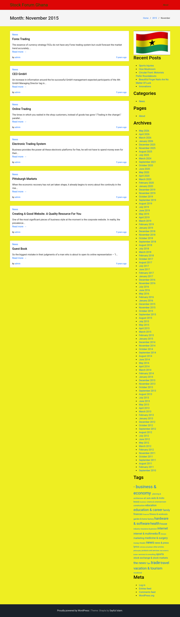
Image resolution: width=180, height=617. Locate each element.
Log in (142, 585)
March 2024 (145, 158)
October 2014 (146, 349)
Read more (17, 51)
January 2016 (146, 300)
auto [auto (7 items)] (149, 498)
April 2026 (144, 134)
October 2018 (146, 238)
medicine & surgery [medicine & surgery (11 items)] (156, 538)
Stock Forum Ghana (29, 4)
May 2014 (144, 363)
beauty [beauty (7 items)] (137, 502)
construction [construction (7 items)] (139, 505)
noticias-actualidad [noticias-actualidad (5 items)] (146, 547)
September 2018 (147, 241)
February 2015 (146, 335)
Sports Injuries (146, 65)
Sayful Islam (116, 610)
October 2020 (146, 165)
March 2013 (145, 411)
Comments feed (147, 592)
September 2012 (147, 429)
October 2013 (146, 387)
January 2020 (146, 186)
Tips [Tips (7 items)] (148, 563)
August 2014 (145, 356)
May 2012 (144, 442)
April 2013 (144, 408)
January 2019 (146, 227)
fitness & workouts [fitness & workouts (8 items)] (158, 514)
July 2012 (144, 435)
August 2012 (145, 432)
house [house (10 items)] (163, 523)
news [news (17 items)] (150, 542)
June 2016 (144, 290)
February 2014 (146, 373)
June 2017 (144, 269)
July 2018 (144, 248)
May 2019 (144, 214)
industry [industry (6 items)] (137, 529)
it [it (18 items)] (159, 533)
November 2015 (147, 307)
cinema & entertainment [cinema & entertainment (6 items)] (156, 502)
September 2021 (147, 162)
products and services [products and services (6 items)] (150, 550)
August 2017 (145, 262)
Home (145, 18)
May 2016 (144, 293)
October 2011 (146, 456)
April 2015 (144, 328)
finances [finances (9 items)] (138, 514)
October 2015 (146, 311)
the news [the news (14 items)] (140, 563)
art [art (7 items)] (145, 498)
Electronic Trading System (29, 144)
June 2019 (144, 210)
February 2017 (146, 273)
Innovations (145, 86)
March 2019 (145, 221)
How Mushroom (147, 69)
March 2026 (145, 137)
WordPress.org (146, 595)
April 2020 (144, 175)
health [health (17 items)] (155, 524)
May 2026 (144, 130)
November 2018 (147, 234)
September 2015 (147, 314)
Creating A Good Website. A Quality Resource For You (46, 213)
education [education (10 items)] (151, 505)
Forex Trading (21, 39)
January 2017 (146, 276)
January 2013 (146, 418)
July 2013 (144, 397)
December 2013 (147, 380)
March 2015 (145, 331)
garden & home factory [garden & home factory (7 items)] (144, 519)
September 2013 (147, 390)
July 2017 (144, 266)
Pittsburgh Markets (24, 179)
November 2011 (147, 453)
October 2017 (146, 259)
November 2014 (147, 345)
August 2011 (145, 463)
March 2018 (145, 252)
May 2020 (144, 172)
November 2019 (147, 193)
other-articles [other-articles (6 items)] (158, 547)
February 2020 (146, 182)
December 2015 (147, 304)
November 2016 (147, 283)
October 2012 (146, 425)
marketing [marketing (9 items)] (139, 538)
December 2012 (147, 422)
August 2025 (145, 151)
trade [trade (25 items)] (155, 562)
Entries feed (145, 588)
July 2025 (144, 155)
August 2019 (145, 203)
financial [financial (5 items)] (146, 514)
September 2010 (147, 470)
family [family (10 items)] (166, 510)
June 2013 (144, 401)
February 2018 (146, 255)
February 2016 (146, 297)
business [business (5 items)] (143, 502)
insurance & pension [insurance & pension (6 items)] (149, 529)
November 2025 (147, 148)
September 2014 (147, 352)
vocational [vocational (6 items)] (138, 573)
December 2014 (147, 342)
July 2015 (144, 321)
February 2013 (146, 415)
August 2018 (145, 245)
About (165, 5)
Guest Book (19, 248)
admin (17, 57)
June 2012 (144, 439)
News (15, 34)
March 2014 (145, 370)
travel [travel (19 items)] (164, 563)
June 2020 (144, 169)
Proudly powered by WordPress (73, 610)
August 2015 (145, 318)
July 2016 (144, 286)
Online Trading (21, 109)
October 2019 (146, 196)
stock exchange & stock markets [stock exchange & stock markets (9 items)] (151, 557)
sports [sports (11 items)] (160, 554)
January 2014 (146, 377)
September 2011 (147, 460)
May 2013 (144, 404)
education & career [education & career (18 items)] (148, 510)
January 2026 (146, 141)
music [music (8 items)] (142, 543)
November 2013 (147, 383)
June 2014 (144, 359)
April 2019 (144, 217)
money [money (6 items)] (136, 543)
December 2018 (147, 231)
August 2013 (145, 394)
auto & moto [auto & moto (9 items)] (157, 498)
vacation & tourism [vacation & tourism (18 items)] (148, 568)
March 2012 (145, 446)
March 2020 (145, 179)
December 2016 (147, 279)
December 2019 (147, 189)
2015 (154, 18)
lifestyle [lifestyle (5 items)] (163, 534)
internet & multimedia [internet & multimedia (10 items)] (146, 533)
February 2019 (146, 224)
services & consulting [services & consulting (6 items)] (147, 554)
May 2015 (144, 325)
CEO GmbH (19, 74)
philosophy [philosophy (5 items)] (137, 551)
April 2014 (144, 366)
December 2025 (147, 144)
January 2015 (146, 338)
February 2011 (146, 467)
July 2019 (144, 207)
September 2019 (147, 200)
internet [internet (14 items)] (162, 528)
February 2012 (146, 449)
